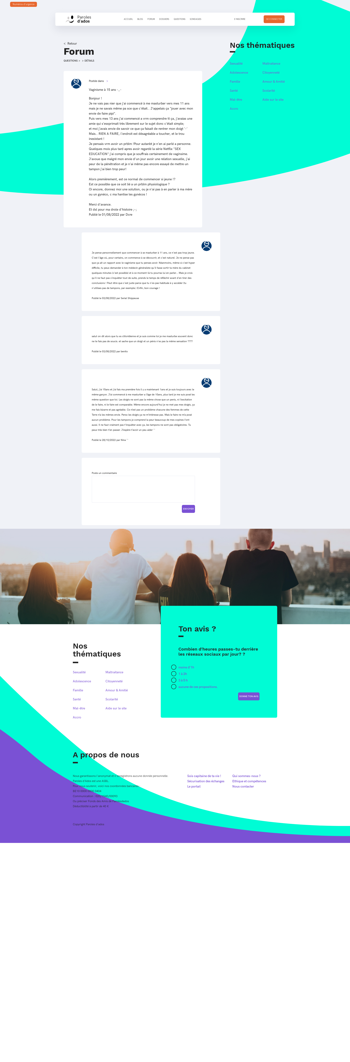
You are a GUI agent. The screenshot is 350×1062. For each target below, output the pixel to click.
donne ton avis (248, 696)
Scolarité (268, 91)
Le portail (194, 786)
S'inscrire (239, 19)
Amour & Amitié (273, 82)
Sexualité (236, 64)
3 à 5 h (183, 680)
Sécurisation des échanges (205, 781)
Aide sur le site (272, 100)
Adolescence (239, 73)
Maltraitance (271, 64)
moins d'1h (186, 667)
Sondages (195, 19)
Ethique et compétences (249, 781)
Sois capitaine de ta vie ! (204, 776)
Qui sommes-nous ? (246, 776)
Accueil (128, 19)
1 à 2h (182, 674)
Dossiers (164, 19)
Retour (72, 43)
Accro (234, 109)
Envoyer (188, 508)
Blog (140, 19)
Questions (179, 19)
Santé (234, 91)
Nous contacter (243, 786)
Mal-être (236, 100)
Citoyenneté (271, 73)
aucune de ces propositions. (198, 687)
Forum (151, 19)
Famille (235, 82)
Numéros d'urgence (23, 4)
